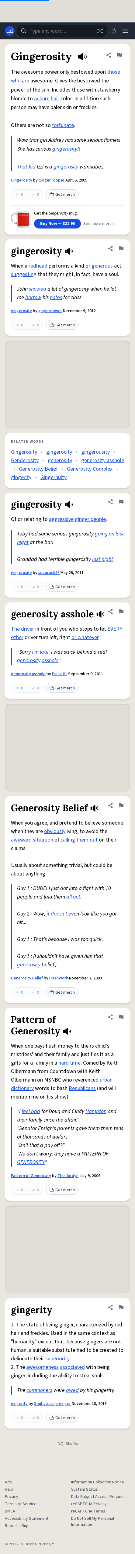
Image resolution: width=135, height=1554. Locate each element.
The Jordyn (67, 1176)
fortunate (63, 125)
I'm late (40, 652)
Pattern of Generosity (31, 1176)
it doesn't (57, 914)
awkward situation (32, 840)
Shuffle (67, 1444)
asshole (50, 660)
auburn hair (46, 98)
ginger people (90, 519)
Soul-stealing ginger (52, 1404)
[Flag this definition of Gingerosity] (119, 55)
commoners (39, 1390)
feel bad (31, 1111)
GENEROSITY (31, 1162)
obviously (54, 831)
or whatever (85, 637)
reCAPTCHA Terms (88, 1511)
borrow (33, 297)
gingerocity (59, 452)
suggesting (23, 274)
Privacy (11, 1497)
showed (37, 289)
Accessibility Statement (26, 1519)
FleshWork (58, 978)
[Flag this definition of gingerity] (121, 1307)
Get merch (62, 195)
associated (72, 1367)
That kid (26, 167)
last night (102, 559)
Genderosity (25, 460)
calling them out (79, 840)
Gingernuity (53, 477)
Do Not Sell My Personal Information (92, 1522)
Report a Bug (17, 1526)
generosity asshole (102, 460)
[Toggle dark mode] (114, 31)
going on (104, 534)
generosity (60, 460)
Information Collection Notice (97, 1482)
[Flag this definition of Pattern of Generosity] (121, 1017)
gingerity (21, 477)
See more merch (98, 224)
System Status (84, 1489)
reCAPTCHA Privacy (89, 1504)
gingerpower (50, 311)
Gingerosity (22, 180)
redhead (38, 266)
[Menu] (125, 31)
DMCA (10, 1511)
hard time (69, 1063)
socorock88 (49, 573)
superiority (57, 1358)
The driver (22, 629)
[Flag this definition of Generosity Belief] (121, 805)
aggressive (61, 519)
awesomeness (42, 1367)
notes (56, 297)
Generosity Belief (38, 469)
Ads (8, 1482)
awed (72, 1390)
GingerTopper (52, 180)
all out (73, 897)
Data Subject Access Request (98, 1497)
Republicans (82, 1088)
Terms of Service (20, 1504)
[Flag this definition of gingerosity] (121, 248)
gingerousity (95, 452)
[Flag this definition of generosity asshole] (121, 611)
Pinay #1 (59, 674)
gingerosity (64, 149)
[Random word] (99, 31)
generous (102, 266)
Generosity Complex (89, 469)
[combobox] (62, 31)
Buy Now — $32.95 (57, 224)
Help (9, 1489)
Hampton (95, 1111)
